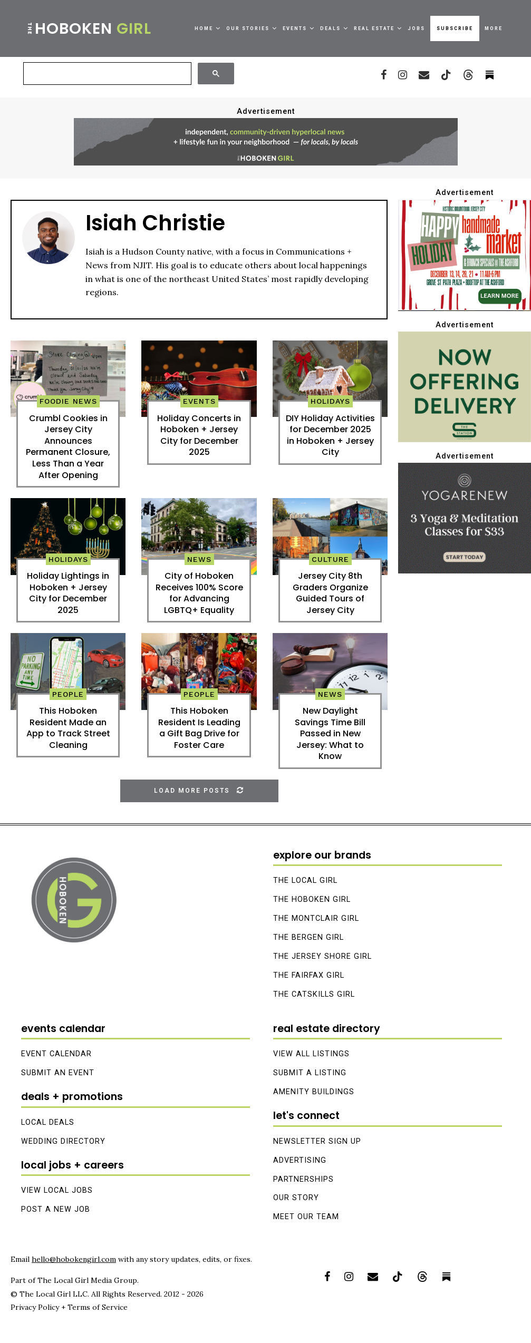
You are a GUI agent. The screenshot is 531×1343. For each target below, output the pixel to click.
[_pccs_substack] (489, 75)
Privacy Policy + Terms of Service (69, 1307)
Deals (330, 28)
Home (204, 28)
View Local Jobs (57, 1190)
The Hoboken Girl (312, 899)
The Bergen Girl (308, 937)
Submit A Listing (309, 1072)
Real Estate (374, 28)
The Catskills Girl (314, 994)
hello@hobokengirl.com (74, 1259)
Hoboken (88, 28)
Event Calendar (56, 1053)
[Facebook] (384, 75)
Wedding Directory (63, 1141)
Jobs (416, 28)
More (494, 28)
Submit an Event (57, 1072)
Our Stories (247, 28)
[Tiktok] (446, 75)
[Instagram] (402, 75)
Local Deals (47, 1122)
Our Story (296, 1198)
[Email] (424, 75)
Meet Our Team (306, 1216)
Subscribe (455, 28)
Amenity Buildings (313, 1091)
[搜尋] (106, 74)
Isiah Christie (155, 223)
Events (295, 28)
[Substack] (446, 1276)
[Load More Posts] (199, 791)
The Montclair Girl (316, 918)
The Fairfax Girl (308, 975)
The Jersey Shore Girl (322, 956)
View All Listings (311, 1053)
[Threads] (468, 75)
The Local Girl (305, 880)
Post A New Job (55, 1209)
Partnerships (303, 1179)
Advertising (299, 1160)
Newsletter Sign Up (317, 1141)
